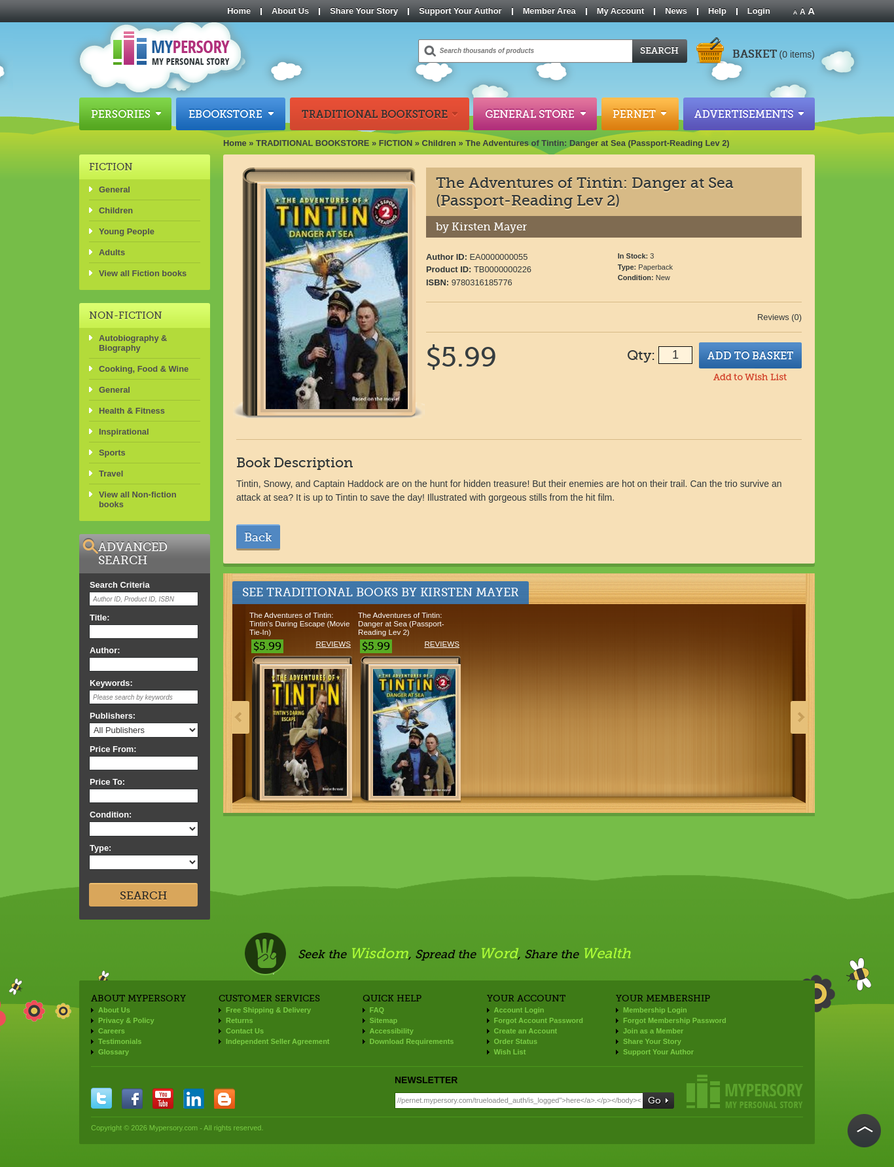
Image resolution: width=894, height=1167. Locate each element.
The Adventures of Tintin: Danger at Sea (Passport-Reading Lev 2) (597, 143)
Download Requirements (412, 1041)
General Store (535, 114)
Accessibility (392, 1031)
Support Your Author (460, 11)
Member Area (549, 11)
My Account (621, 11)
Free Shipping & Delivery (268, 1010)
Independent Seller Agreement (278, 1041)
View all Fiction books (143, 273)
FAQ (377, 1010)
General (114, 189)
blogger (224, 1098)
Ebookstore (230, 114)
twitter (101, 1098)
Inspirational (124, 432)
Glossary (113, 1052)
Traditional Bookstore (379, 114)
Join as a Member (653, 1031)
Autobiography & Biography (133, 343)
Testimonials (119, 1041)
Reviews (333, 643)
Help (717, 11)
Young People (126, 231)
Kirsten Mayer (469, 592)
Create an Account (526, 1031)
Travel (111, 473)
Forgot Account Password (539, 1020)
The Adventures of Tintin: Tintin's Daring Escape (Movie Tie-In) (299, 623)
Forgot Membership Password (674, 1020)
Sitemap (384, 1020)
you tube (162, 1098)
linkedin (193, 1098)
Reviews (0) (779, 317)
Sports (112, 453)
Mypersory (745, 1091)
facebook (132, 1098)
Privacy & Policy (126, 1020)
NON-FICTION (125, 315)
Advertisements (749, 114)
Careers (111, 1031)
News (676, 11)
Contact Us (245, 1031)
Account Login (519, 1010)
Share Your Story (364, 11)
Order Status (516, 1041)
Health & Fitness (132, 411)
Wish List (510, 1052)
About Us (290, 11)
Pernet (640, 114)
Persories (125, 114)
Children (439, 143)
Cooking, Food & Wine (143, 369)
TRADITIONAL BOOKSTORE (312, 143)
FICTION (396, 143)
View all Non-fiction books (138, 499)
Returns (239, 1020)
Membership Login (655, 1010)
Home (239, 11)
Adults (112, 252)
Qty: (641, 355)
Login (758, 11)
